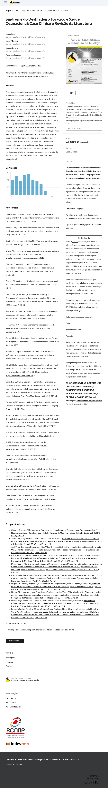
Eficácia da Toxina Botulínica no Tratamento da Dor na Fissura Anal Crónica (44, 558)
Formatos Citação (75, 128)
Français (9, 662)
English (9, 666)
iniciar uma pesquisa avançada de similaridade (40, 629)
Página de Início (12, 11)
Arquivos (25, 11)
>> (25, 623)
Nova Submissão (15, 641)
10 (21, 623)
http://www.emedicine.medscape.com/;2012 (25, 258)
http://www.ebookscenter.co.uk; (19, 375)
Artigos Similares (15, 524)
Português (10, 657)
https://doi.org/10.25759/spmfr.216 (25, 65)
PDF (72, 93)
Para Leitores (11, 698)
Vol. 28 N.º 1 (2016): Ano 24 (43, 11)
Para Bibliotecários (13, 707)
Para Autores (11, 702)
